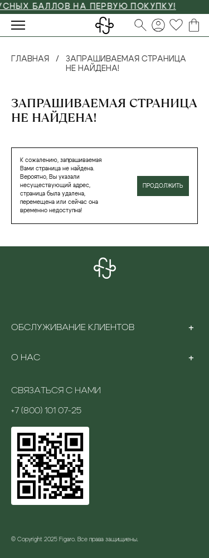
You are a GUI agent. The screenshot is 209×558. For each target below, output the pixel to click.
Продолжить (163, 186)
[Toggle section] (191, 327)
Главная (30, 59)
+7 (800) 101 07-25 (46, 410)
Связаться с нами (56, 390)
